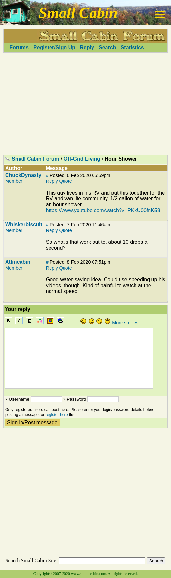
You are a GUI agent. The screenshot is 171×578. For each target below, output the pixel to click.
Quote (65, 181)
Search (107, 47)
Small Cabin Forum (35, 159)
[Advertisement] (85, 103)
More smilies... (127, 322)
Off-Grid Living (82, 159)
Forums (19, 47)
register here (57, 415)
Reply (87, 47)
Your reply (17, 309)
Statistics (132, 47)
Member (13, 181)
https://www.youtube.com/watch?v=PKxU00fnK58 (103, 210)
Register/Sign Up (54, 47)
